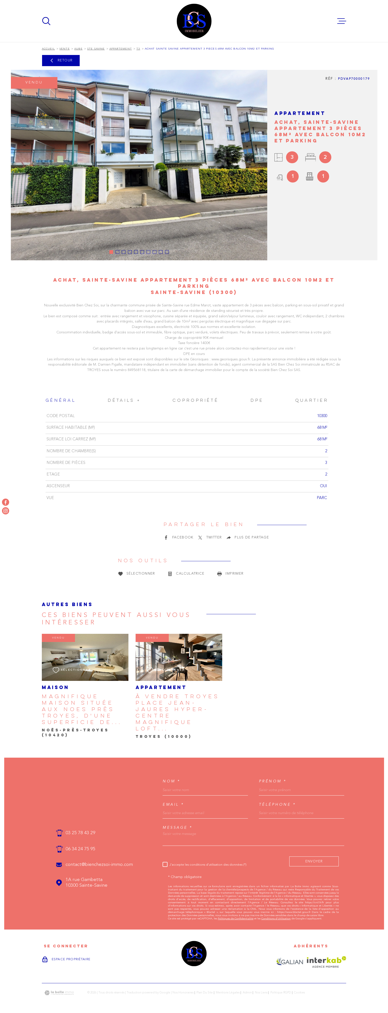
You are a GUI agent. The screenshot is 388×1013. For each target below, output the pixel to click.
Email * (173, 804)
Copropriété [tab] (195, 400)
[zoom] (139, 165)
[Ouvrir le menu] (341, 21)
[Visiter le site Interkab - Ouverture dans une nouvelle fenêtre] (326, 962)
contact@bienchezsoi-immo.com (99, 864)
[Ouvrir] (46, 21)
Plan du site (204, 992)
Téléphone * (277, 804)
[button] (111, 252)
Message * (178, 827)
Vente (64, 49)
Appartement (120, 49)
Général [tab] (61, 400)
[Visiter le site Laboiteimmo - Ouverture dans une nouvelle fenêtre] (59, 992)
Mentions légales (228, 992)
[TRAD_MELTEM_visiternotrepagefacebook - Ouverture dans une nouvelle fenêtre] (5, 502)
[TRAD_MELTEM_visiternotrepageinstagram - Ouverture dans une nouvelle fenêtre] (5, 510)
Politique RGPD (280, 992)
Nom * (171, 781)
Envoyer (314, 861)
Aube (78, 49)
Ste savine (96, 49)
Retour (60, 60)
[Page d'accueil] (194, 21)
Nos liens (261, 992)
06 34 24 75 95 (80, 849)
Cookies (299, 992)
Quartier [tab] (311, 400)
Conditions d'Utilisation (276, 918)
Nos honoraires (183, 992)
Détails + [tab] (124, 400)
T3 (138, 49)
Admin (247, 992)
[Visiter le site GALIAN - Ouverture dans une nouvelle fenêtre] (289, 962)
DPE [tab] (257, 400)
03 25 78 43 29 (80, 833)
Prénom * (273, 781)
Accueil (48, 49)
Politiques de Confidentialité (235, 918)
